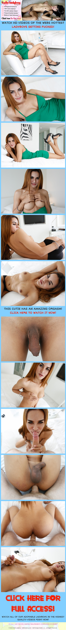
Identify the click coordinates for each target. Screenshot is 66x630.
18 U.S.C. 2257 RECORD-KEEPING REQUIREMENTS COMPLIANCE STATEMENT (33, 624)
